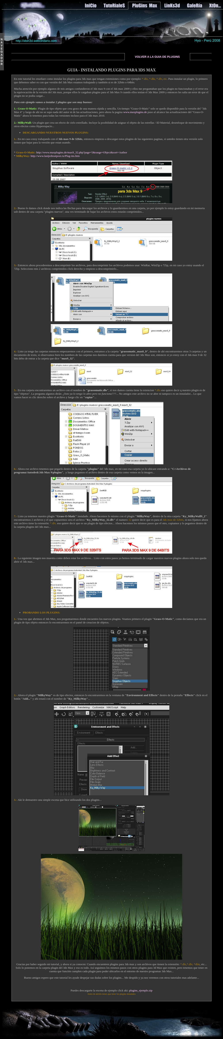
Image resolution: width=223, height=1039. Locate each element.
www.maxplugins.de (135, 112)
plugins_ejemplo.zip (140, 990)
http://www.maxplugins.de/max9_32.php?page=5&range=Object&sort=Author (81, 152)
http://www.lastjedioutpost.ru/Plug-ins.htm (55, 156)
